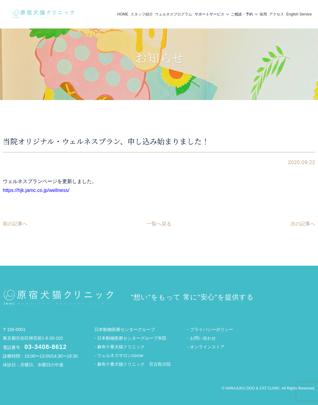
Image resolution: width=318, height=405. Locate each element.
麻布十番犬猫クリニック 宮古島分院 (134, 364)
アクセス (276, 14)
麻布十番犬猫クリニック (121, 346)
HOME (122, 14)
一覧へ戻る (159, 223)
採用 (263, 14)
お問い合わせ (203, 338)
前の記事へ (15, 223)
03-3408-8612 (45, 346)
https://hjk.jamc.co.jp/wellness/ (36, 190)
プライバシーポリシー (211, 329)
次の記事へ (302, 223)
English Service (299, 14)
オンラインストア (207, 346)
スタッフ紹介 (142, 14)
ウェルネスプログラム (173, 14)
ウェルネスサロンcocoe (120, 355)
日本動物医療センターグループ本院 (131, 338)
